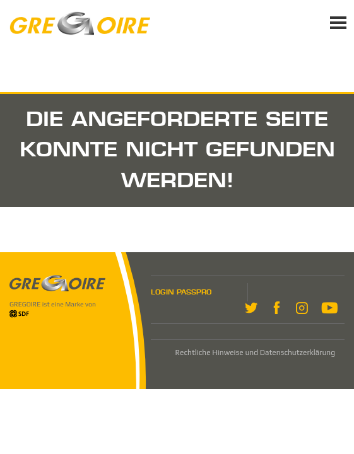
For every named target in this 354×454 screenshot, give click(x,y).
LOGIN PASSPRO (181, 292)
